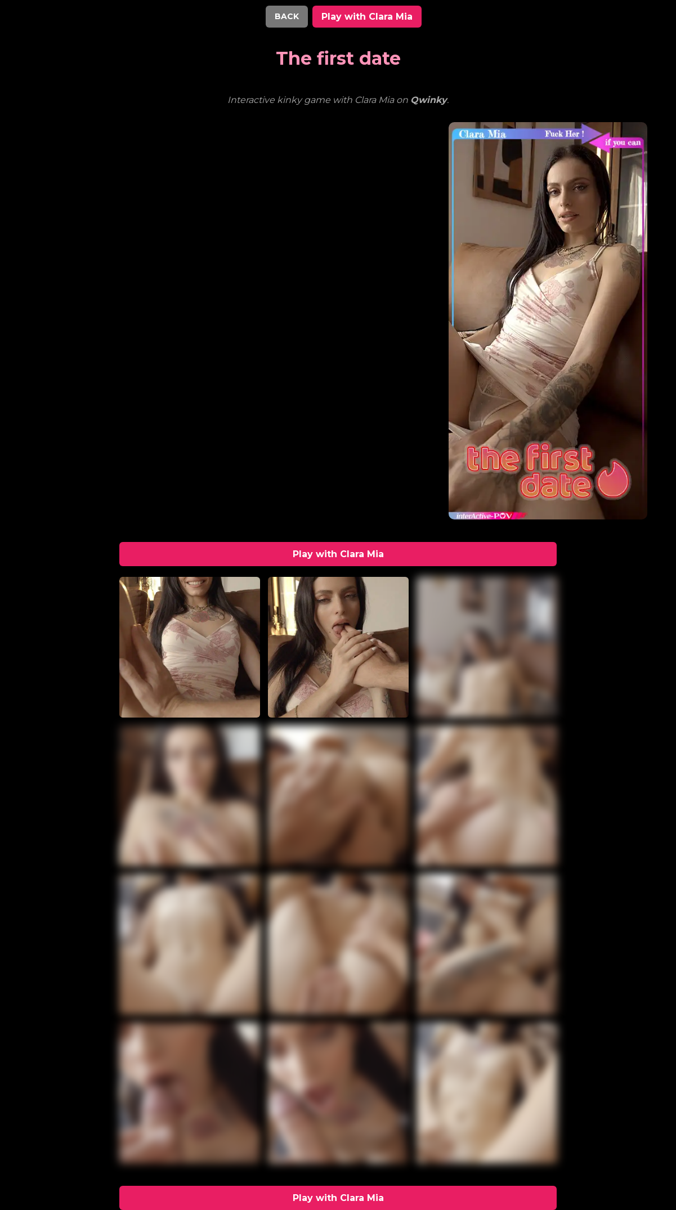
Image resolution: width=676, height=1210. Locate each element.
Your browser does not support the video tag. (127, 164)
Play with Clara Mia (367, 16)
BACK (287, 16)
